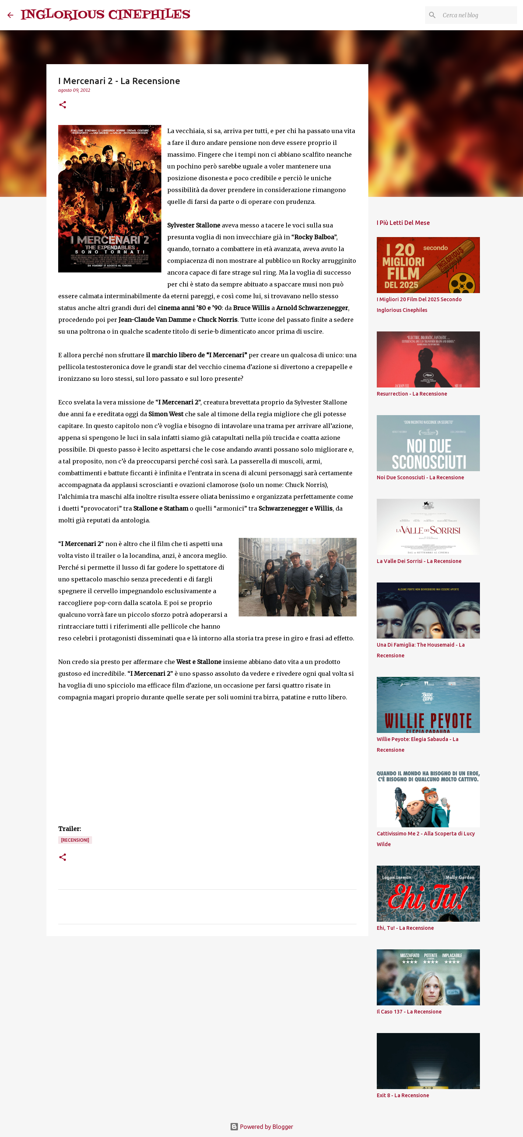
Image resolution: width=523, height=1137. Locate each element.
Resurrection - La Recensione (412, 394)
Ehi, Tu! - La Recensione (405, 928)
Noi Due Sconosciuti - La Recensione (420, 477)
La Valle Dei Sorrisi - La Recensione (419, 561)
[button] (62, 105)
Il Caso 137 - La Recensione (409, 1012)
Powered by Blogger (261, 1126)
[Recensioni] (75, 840)
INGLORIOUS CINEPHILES (105, 15)
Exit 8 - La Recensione (403, 1095)
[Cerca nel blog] (478, 15)
